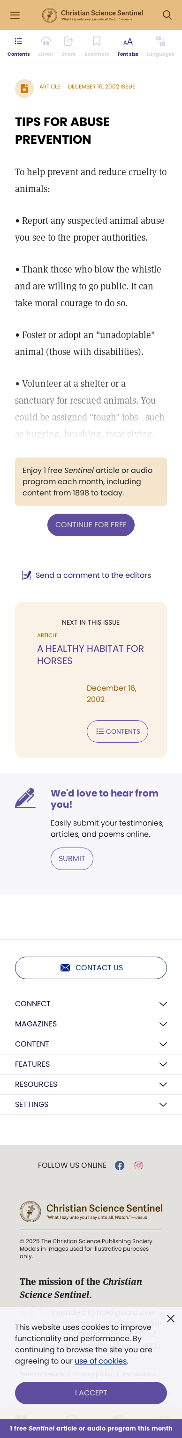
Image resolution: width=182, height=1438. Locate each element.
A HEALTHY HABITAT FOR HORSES (90, 654)
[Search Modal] (167, 15)
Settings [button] (31, 1104)
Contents (117, 731)
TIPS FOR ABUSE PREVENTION (62, 130)
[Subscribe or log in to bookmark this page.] (96, 47)
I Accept (91, 1392)
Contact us (91, 967)
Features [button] (32, 1064)
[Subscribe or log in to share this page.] (68, 47)
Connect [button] (33, 1003)
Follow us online (72, 1165)
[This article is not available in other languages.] (160, 47)
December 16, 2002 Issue (101, 86)
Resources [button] (36, 1084)
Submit (72, 858)
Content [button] (32, 1044)
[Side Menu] (15, 15)
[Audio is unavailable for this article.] (45, 47)
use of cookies (101, 1361)
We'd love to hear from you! (105, 799)
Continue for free (91, 524)
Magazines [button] (36, 1023)
